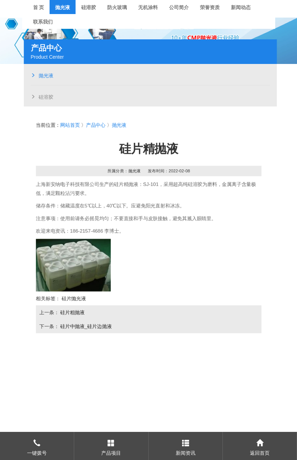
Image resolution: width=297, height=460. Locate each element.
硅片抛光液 (73, 299)
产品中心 (95, 124)
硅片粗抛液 (71, 313)
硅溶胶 (44, 96)
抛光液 (44, 75)
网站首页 (69, 124)
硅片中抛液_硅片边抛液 (85, 327)
